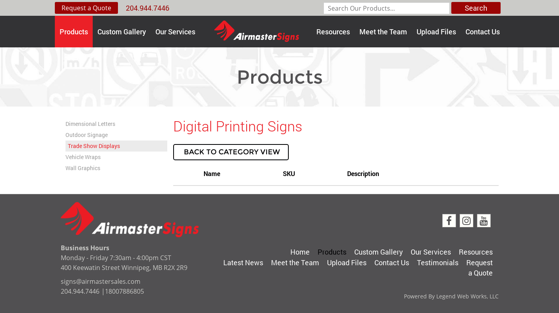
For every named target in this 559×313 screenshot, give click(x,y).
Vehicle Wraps (83, 157)
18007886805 (124, 291)
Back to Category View (231, 152)
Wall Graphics (82, 168)
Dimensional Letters (90, 123)
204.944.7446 (147, 8)
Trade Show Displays (94, 146)
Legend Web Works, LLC (467, 296)
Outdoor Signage (86, 135)
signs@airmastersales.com (100, 281)
